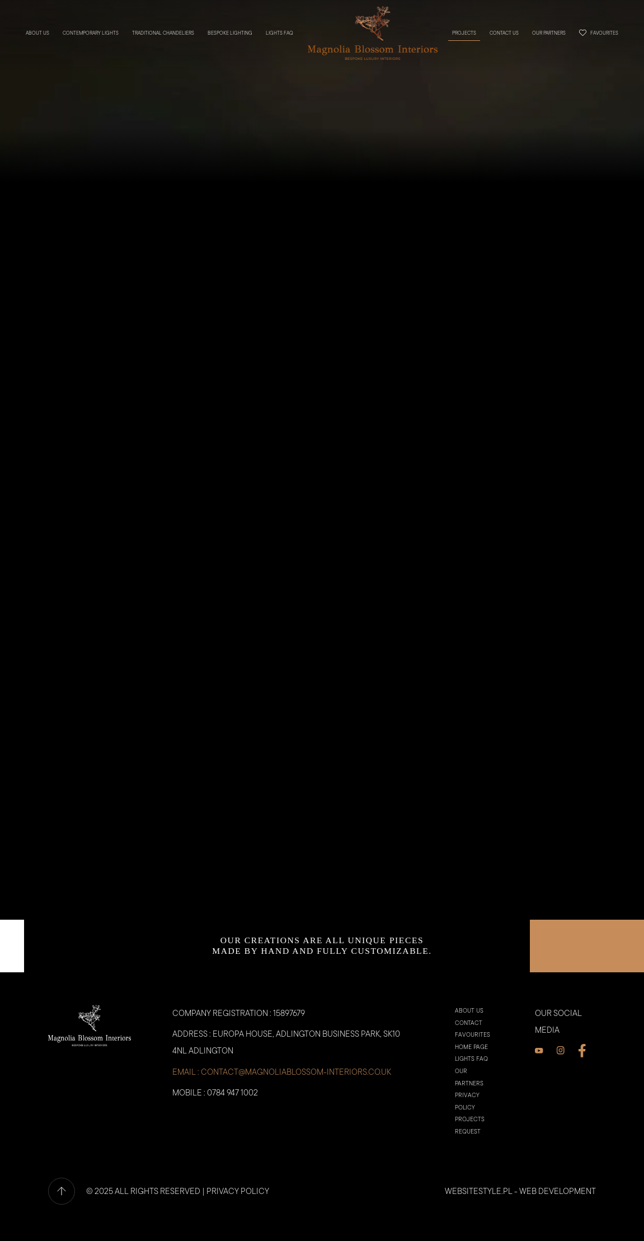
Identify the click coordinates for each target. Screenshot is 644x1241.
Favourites (597, 32)
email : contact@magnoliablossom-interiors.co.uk (281, 1091)
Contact (468, 1043)
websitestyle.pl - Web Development (520, 1211)
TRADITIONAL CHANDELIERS (164, 32)
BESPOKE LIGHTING (231, 32)
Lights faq (280, 32)
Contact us (503, 32)
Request (468, 1152)
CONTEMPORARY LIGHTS (92, 32)
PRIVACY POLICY (237, 1211)
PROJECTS (463, 32)
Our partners (548, 32)
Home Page (471, 1067)
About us (38, 32)
